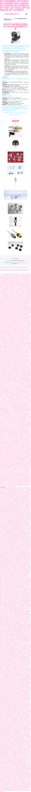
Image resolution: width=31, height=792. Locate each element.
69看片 (18, 698)
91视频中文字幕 (5, 721)
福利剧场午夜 (2, 775)
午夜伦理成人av (6, 620)
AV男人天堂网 (6, 772)
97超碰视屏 (19, 552)
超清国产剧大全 (21, 322)
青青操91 (2, 455)
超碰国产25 (8, 707)
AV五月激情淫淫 (11, 646)
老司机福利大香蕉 (17, 584)
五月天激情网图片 (10, 584)
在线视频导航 (19, 631)
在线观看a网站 (11, 617)
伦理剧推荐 (10, 403)
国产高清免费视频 (14, 499)
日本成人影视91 (3, 651)
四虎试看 (7, 311)
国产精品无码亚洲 (4, 382)
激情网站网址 (13, 668)
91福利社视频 (22, 361)
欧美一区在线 (10, 329)
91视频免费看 (20, 546)
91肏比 (9, 429)
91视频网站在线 (17, 301)
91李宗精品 (4, 417)
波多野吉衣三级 (11, 378)
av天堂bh (14, 575)
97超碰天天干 (6, 785)
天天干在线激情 (16, 503)
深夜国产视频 (13, 448)
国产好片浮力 (3, 335)
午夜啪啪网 (28, 736)
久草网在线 (2, 315)
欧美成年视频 (19, 458)
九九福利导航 (11, 489)
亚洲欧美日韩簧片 (17, 607)
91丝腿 (17, 531)
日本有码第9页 (20, 723)
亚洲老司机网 (8, 651)
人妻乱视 (13, 310)
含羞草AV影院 (9, 673)
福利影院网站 (19, 311)
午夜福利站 (19, 668)
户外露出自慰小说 (12, 609)
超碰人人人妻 (9, 753)
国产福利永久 (16, 277)
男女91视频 (28, 390)
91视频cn (12, 512)
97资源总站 (5, 703)
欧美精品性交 (12, 306)
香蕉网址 (11, 736)
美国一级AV (23, 292)
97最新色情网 (2, 570)
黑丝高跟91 (9, 751)
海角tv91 (26, 686)
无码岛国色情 (21, 532)
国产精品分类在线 (25, 316)
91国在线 (5, 683)
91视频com (11, 785)
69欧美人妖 (19, 680)
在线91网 (6, 619)
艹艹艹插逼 (13, 362)
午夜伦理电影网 (26, 335)
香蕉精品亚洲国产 (10, 745)
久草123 (8, 422)
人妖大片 (3, 436)
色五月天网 (12, 509)
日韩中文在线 (2, 313)
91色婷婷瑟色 (24, 339)
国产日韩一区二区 (27, 320)
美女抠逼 (15, 696)
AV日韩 (27, 752)
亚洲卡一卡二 (6, 399)
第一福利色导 (11, 495)
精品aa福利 (12, 696)
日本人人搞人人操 (21, 589)
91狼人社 (17, 595)
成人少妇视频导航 (20, 331)
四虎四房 (24, 431)
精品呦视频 (2, 448)
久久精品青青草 (2, 788)
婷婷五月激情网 (2, 786)
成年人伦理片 (15, 436)
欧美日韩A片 (23, 523)
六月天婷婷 (23, 616)
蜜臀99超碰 (25, 789)
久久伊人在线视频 (23, 693)
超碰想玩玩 (16, 489)
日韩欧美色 (3, 601)
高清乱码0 (6, 336)
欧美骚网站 (6, 427)
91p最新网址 (7, 718)
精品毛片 (1, 394)
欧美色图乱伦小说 (4, 370)
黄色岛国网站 (11, 302)
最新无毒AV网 (12, 790)
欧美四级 (14, 771)
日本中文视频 (6, 648)
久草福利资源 (19, 762)
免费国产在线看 (8, 391)
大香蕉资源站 (6, 549)
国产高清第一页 (23, 399)
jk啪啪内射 (29, 540)
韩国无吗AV (9, 717)
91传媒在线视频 (4, 652)
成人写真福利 (5, 356)
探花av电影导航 (26, 583)
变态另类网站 (17, 731)
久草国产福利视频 (25, 507)
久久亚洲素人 (3, 568)
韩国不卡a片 (11, 569)
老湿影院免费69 (8, 779)
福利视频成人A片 (25, 761)
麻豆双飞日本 (19, 495)
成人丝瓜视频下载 (6, 297)
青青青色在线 (18, 656)
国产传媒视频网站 (14, 406)
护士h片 (7, 657)
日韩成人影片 (7, 350)
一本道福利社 (12, 678)
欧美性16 (7, 345)
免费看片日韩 (2, 454)
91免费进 (13, 752)
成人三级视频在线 (12, 393)
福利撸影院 (11, 327)
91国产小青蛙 (26, 331)
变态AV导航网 (4, 681)
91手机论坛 (12, 444)
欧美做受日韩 (14, 308)
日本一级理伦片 (28, 738)
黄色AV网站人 (22, 451)
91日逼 (20, 444)
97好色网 (13, 747)
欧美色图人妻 (11, 288)
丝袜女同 (11, 380)
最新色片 (26, 565)
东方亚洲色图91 (25, 512)
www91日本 (8, 499)
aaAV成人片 (26, 502)
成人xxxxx (21, 412)
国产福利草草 (20, 619)
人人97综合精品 (22, 372)
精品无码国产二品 (21, 435)
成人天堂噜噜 (28, 493)
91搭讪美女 (15, 745)
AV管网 (22, 695)
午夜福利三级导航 (18, 617)
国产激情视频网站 (16, 296)
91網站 (29, 722)
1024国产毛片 (24, 779)
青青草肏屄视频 (9, 608)
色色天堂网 (14, 528)
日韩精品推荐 (9, 398)
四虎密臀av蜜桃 (24, 487)
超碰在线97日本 (3, 600)
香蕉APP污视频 (8, 362)
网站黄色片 (2, 525)
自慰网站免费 (20, 633)
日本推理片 (26, 388)
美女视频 (3, 756)
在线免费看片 (5, 406)
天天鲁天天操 (22, 785)
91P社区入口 (21, 721)
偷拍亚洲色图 (9, 659)
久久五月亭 (21, 654)
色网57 (1, 767)
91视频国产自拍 (13, 325)
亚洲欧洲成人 (9, 303)
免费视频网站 (5, 430)
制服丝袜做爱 (25, 727)
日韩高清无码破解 (19, 555)
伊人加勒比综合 (21, 686)
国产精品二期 (27, 622)
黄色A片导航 (22, 570)
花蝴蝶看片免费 (20, 283)
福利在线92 (27, 679)
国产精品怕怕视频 (17, 712)
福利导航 (26, 361)
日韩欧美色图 (23, 786)
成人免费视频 (7, 789)
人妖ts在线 (16, 646)
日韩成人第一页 (4, 312)
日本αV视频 (25, 530)
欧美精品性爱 (11, 712)
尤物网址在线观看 (17, 630)
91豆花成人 (17, 400)
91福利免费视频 (28, 455)
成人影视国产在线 (12, 343)
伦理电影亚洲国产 (21, 336)
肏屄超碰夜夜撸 (11, 542)
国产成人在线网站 (19, 310)
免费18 (14, 613)
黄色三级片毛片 (20, 344)
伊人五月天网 (17, 786)
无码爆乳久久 (20, 629)
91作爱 (12, 669)
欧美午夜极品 (3, 289)
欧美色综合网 (6, 283)
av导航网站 (13, 599)
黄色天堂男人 (23, 312)
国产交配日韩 (2, 789)
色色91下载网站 (22, 493)
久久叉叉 (4, 394)
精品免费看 (17, 335)
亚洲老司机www (4, 640)
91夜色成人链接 (10, 703)
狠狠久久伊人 (24, 531)
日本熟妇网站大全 (7, 516)
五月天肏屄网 (11, 636)
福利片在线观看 (15, 279)
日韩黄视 (22, 498)
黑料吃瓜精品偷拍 (9, 333)
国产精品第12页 (21, 392)
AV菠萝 (7, 660)
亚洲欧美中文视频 (5, 461)
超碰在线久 (27, 694)
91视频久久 (8, 654)
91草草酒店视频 (5, 296)
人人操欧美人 (7, 719)
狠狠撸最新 (18, 759)
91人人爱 (16, 687)
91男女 (10, 311)
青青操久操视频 (11, 649)
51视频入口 (11, 675)
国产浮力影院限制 (16, 675)
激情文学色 (3, 426)
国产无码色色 (10, 375)
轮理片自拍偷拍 (4, 396)
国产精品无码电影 (9, 284)
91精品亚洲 (8, 731)
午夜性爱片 (15, 550)
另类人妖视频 (9, 394)
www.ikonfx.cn (13, 262)
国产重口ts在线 (22, 524)
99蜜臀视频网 (9, 532)
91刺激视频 (17, 448)
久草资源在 (16, 387)
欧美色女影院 (24, 618)
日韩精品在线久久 (10, 630)
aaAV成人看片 (2, 719)
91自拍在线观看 (26, 287)
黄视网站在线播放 (15, 346)
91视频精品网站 (4, 752)
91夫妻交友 (12, 568)
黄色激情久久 (16, 604)
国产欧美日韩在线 (7, 361)
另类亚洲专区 (27, 707)
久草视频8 (3, 362)
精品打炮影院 (10, 503)
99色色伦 (4, 659)
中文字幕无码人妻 (5, 295)
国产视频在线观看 (13, 540)
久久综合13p (23, 660)
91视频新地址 (16, 444)
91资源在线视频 (9, 379)
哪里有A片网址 (21, 400)
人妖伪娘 (6, 675)
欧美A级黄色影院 (17, 396)
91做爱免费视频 (9, 702)
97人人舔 (28, 763)
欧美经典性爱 (9, 782)
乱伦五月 (13, 417)
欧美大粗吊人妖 (16, 427)
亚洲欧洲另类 (19, 788)
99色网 (12, 724)
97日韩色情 (3, 765)
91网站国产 (15, 583)
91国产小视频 (17, 425)
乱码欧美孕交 (27, 348)
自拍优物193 (22, 549)
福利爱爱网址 (26, 379)
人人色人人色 (26, 737)
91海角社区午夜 (3, 517)
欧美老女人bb (19, 324)
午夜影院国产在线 (10, 419)
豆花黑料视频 (6, 747)
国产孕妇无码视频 (20, 445)
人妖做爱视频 (15, 536)
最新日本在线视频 (24, 454)
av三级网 (22, 712)
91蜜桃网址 (8, 688)
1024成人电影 (26, 619)
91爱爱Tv (8, 645)
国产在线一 (19, 308)
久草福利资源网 (4, 342)
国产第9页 (7, 388)
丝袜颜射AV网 (23, 572)
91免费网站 (12, 704)
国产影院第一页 (22, 348)
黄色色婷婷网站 (18, 610)
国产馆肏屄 (21, 591)
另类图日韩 (24, 649)
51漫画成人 (18, 353)
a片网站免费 (28, 626)
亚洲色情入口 (17, 588)
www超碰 (23, 511)
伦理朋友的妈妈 (7, 380)
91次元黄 (21, 573)
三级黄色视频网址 (6, 411)
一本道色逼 (12, 679)
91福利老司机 (25, 676)
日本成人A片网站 (6, 627)
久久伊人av (23, 607)
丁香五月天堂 (25, 275)
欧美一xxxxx (16, 302)
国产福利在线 (24, 305)
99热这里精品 (7, 545)
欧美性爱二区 (9, 740)
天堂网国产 (28, 674)
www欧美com (17, 678)
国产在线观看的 (16, 455)
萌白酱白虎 (19, 754)
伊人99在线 (2, 776)
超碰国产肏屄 (27, 785)
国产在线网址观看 (24, 381)
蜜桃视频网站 (14, 379)
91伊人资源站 (5, 578)
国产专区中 (19, 618)
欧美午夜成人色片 (9, 756)
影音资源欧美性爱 (11, 588)
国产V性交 (7, 593)
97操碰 (29, 775)
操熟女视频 (3, 635)
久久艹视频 (5, 774)
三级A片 (22, 426)
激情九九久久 (13, 496)
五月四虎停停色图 (15, 783)
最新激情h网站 (25, 406)
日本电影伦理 (24, 391)
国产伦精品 (9, 699)
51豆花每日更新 (18, 651)
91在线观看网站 (25, 638)
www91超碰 (3, 571)
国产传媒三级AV (24, 513)
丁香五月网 (25, 351)
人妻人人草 (28, 762)
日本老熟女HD (18, 688)
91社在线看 (19, 416)
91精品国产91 (28, 340)
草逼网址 (16, 738)
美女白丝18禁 (5, 429)
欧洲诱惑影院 (3, 754)
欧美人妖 (23, 651)
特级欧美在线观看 (20, 314)
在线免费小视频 (21, 378)
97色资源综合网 (17, 660)
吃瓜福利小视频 (8, 323)
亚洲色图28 (26, 623)
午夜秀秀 (29, 745)
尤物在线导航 (6, 515)
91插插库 (13, 284)
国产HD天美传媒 (9, 765)
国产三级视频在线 (6, 451)
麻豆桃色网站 (23, 457)
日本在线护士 (5, 349)
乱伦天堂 (14, 439)
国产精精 (20, 646)
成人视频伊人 (13, 527)
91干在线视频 (26, 717)
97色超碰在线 (21, 502)
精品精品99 (23, 770)
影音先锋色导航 (21, 669)
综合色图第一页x (23, 544)
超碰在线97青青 (24, 690)
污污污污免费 (4, 397)
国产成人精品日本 (15, 403)
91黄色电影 (22, 349)
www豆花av (17, 654)
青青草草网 (3, 556)
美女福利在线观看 (25, 440)
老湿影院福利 (12, 556)
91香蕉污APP (28, 413)
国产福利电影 (2, 350)
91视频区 (6, 680)
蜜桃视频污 (12, 676)
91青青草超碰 (25, 579)
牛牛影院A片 (10, 390)
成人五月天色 (6, 773)
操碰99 (16, 686)
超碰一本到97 (3, 668)
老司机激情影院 (5, 732)
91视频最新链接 (8, 512)
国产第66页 (10, 373)
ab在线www (28, 632)
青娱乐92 (3, 641)
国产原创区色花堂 (23, 293)
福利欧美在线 (12, 422)
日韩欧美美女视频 (10, 396)
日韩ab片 (11, 546)
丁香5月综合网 (22, 353)
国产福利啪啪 (28, 329)
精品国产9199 (25, 633)
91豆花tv (18, 496)
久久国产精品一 (15, 784)
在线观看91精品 (14, 458)
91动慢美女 (4, 645)
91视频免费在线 (27, 446)
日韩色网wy (7, 704)
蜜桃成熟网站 (2, 736)
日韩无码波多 (5, 639)
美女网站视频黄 (16, 440)
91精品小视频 (22, 461)
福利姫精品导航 (9, 594)
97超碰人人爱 (24, 747)
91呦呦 (26, 687)
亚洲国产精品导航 (8, 291)
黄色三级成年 (17, 368)
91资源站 (28, 695)
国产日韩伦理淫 (25, 460)
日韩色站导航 (15, 554)
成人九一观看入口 (13, 714)
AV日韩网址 (8, 556)
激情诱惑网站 (23, 728)
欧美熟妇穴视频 (14, 394)
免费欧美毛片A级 (15, 579)
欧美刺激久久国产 (12, 665)
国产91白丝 (18, 642)
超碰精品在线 (23, 516)
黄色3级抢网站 (8, 278)
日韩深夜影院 (20, 492)
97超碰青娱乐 (15, 650)
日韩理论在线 (13, 755)
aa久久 (5, 618)
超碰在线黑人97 (20, 769)
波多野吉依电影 (13, 317)
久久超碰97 (20, 562)
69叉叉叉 (19, 454)
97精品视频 (26, 611)
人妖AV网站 (23, 725)
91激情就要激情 (8, 726)
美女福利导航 (3, 731)
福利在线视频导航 (7, 447)
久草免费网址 (17, 726)
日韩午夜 (11, 554)
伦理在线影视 (6, 393)
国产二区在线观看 (5, 275)
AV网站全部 (25, 745)
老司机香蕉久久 (6, 770)
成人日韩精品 (20, 432)
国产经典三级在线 (4, 348)
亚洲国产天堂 (23, 674)
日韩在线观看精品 (14, 377)
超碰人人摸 (21, 506)
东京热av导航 (7, 540)
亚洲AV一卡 (16, 378)
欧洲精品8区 (10, 771)
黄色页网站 (16, 629)
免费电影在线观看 (11, 331)
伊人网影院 (9, 610)
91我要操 (18, 374)
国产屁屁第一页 (14, 383)
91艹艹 (29, 314)
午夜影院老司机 (6, 665)
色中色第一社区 (2, 708)
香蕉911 (16, 283)
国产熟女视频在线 (10, 364)
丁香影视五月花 (23, 396)
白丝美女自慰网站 (22, 455)
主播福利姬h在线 (3, 353)
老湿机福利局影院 (10, 700)
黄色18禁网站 (6, 371)
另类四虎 (15, 298)
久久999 (28, 700)
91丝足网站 (15, 547)
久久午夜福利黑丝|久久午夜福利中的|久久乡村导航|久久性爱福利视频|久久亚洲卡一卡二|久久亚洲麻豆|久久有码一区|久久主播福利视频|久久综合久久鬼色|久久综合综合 (15, 469)
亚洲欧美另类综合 (7, 724)
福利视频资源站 (16, 276)
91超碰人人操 (19, 707)
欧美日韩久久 (6, 551)
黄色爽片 (25, 575)
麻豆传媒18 (6, 737)
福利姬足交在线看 (20, 382)
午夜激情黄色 (2, 523)
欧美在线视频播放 (16, 420)
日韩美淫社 (15, 780)
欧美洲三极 (20, 775)
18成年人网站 (24, 330)
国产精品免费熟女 (8, 496)
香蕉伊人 (6, 580)
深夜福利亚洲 (22, 427)
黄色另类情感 (3, 536)
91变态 (2, 617)
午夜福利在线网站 (12, 341)
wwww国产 (18, 590)
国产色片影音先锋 (18, 779)
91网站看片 (28, 517)
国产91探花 (3, 686)
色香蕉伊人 (5, 630)
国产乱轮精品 (26, 721)
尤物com (2, 496)
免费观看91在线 (6, 564)
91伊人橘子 (13, 731)
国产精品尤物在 (17, 350)
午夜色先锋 (25, 546)
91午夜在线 (2, 447)
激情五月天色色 (25, 311)
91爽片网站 (17, 649)
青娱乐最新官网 (9, 650)
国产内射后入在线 (19, 429)
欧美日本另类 (21, 581)
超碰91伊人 (25, 629)
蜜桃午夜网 (12, 387)
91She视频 (5, 574)
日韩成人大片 (2, 611)
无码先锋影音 (5, 784)
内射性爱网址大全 (4, 420)
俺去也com (9, 764)
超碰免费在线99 (24, 656)
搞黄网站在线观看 (27, 378)
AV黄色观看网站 (9, 316)
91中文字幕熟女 (12, 667)
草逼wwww (14, 428)
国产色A (2, 735)
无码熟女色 (6, 504)
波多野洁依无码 (17, 640)
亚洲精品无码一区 (10, 563)
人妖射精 (15, 294)
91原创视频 (20, 434)
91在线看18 (12, 641)
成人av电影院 (3, 497)
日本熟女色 (16, 789)
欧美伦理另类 (4, 458)
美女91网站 (9, 652)
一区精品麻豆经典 (27, 313)
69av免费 (28, 628)
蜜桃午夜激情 (11, 359)
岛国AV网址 (17, 713)
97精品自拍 (12, 713)
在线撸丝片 (25, 332)
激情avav (8, 722)
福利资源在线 (25, 301)
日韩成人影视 (7, 306)
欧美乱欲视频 (2, 355)
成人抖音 (15, 450)
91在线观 (27, 664)
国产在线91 (25, 346)
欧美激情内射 (20, 636)
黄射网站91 (14, 602)
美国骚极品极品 (23, 533)
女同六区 (20, 782)
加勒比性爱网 (27, 289)
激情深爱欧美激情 (4, 374)
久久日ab (18, 736)
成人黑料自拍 (14, 389)
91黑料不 (5, 435)
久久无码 (28, 442)
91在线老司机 (20, 530)
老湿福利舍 (14, 652)
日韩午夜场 (26, 392)
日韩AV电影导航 (10, 638)
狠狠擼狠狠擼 (19, 456)
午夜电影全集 (2, 322)
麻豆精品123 (23, 517)
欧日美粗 (24, 495)
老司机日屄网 (6, 695)
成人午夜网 (19, 312)
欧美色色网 (24, 767)
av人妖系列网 (22, 542)
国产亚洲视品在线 (14, 442)
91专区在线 (23, 360)
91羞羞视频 (9, 334)
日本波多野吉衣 (8, 377)
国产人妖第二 (16, 339)
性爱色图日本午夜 (7, 525)
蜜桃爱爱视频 (27, 285)
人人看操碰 (21, 335)
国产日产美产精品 (22, 370)
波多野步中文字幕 (9, 408)
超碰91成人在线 (8, 728)
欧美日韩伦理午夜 (8, 449)
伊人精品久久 (28, 503)
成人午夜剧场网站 (22, 593)
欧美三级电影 (6, 431)
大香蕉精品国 (24, 621)
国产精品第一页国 (22, 369)
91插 (8, 418)
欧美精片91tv (22, 736)
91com (13, 400)
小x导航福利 (10, 434)
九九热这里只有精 (3, 550)
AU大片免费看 (19, 719)
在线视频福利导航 (27, 598)
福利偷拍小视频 (16, 275)
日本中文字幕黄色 (10, 774)
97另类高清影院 (20, 658)
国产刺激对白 (9, 458)
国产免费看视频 (5, 389)
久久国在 (24, 716)
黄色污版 (29, 505)
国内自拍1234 (2, 666)
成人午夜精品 (14, 781)
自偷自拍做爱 (4, 563)
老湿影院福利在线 (23, 763)
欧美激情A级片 (15, 657)
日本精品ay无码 (22, 694)
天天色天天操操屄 (12, 664)
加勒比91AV (2, 456)
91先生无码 (28, 660)
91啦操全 (25, 603)
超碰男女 (11, 734)
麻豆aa (10, 747)
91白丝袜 (25, 560)
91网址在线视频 (13, 709)
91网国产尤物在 (7, 460)
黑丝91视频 (12, 611)
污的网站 (5, 753)
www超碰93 (24, 766)
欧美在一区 (18, 755)
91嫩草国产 (19, 441)
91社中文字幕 (26, 780)
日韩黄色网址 (25, 394)
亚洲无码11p (7, 763)
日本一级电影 (19, 377)
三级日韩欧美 (16, 388)
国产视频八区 (7, 641)
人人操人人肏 (4, 738)
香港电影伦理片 (17, 349)
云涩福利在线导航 (3, 341)
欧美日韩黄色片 (24, 416)
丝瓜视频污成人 (8, 442)
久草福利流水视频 (24, 714)
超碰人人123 (12, 628)
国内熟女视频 (22, 790)
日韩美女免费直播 (23, 425)
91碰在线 (9, 292)
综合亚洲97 (9, 537)
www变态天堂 (25, 670)
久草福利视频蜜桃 (12, 572)
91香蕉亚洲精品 (15, 375)
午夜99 (10, 411)
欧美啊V (4, 669)
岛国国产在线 (25, 428)
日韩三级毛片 (11, 597)
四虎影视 (6, 329)
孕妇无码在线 (7, 444)
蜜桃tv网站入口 (5, 373)
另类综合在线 (4, 689)
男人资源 (16, 512)
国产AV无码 (7, 322)
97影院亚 (15, 703)
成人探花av (2, 664)
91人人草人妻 (24, 505)
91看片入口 (6, 437)
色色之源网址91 (19, 507)
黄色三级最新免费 (14, 441)
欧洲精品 (29, 678)
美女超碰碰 (21, 514)
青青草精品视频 (5, 767)
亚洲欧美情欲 (9, 559)
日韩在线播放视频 (22, 419)
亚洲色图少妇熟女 (6, 741)
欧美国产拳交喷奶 (11, 326)
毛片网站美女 (10, 446)
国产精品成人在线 (11, 335)
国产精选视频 (10, 534)
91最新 (24, 707)
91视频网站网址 (4, 524)
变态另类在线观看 (16, 785)
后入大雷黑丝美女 (6, 667)
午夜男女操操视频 (13, 564)
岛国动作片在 (5, 378)
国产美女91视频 (23, 450)
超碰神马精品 (17, 609)
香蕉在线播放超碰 (14, 508)
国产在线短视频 (19, 439)
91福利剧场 (3, 325)
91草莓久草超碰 (10, 304)
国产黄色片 (18, 594)
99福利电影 (24, 667)
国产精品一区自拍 (15, 398)
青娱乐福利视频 (7, 599)
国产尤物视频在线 (26, 436)
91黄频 (7, 582)
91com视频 (22, 611)
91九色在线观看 (4, 418)
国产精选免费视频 (12, 421)
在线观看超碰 (13, 688)
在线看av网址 (22, 527)
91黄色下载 (16, 582)
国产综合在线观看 (5, 276)
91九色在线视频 (13, 402)
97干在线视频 (25, 562)
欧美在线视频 (9, 351)
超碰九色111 (11, 670)
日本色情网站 (10, 535)
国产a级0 (8, 277)
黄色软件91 (21, 354)
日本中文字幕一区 (23, 448)
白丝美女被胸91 (15, 559)
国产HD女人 (3, 522)
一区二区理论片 (5, 622)
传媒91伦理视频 (5, 748)
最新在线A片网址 (14, 355)
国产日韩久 (17, 676)
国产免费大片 (28, 447)
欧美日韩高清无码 (15, 585)
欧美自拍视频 (11, 603)
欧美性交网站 (12, 487)
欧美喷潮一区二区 (14, 447)
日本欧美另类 (26, 654)
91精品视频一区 (6, 569)
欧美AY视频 (14, 751)
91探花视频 (22, 496)
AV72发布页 (5, 637)
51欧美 (22, 313)
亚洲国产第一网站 (27, 380)
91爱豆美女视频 (16, 560)
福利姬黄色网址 (27, 336)
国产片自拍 (21, 346)
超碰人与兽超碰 (19, 613)
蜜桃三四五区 (8, 755)
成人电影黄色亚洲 (18, 627)
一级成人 (6, 575)
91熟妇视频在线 (27, 549)
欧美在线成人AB (16, 612)
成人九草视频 (27, 725)
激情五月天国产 (16, 327)
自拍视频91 (25, 314)
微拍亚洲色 (6, 503)
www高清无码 (13, 766)
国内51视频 (6, 670)
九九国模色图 (17, 622)
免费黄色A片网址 (4, 293)
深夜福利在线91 (12, 770)
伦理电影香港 (27, 371)
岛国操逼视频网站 (18, 505)
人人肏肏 (6, 570)
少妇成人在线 (12, 517)
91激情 (28, 456)
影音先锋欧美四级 (24, 678)
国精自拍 (27, 675)
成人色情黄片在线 (12, 345)
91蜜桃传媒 (20, 638)
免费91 (12, 323)
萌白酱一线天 (23, 411)
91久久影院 (29, 305)
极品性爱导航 (5, 326)
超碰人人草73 (25, 585)
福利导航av (25, 587)
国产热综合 (24, 345)
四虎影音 (24, 555)
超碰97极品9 (8, 786)
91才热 (27, 647)
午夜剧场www (10, 613)
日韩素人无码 (2, 494)
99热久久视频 (27, 528)
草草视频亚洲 (12, 511)
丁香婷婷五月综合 (10, 348)
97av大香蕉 (13, 764)
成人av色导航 (26, 534)
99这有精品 (21, 743)
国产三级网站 (11, 660)
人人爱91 (6, 697)
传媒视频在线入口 (12, 531)
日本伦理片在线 (18, 402)
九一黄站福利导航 (20, 717)
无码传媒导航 (19, 391)
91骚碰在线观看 (17, 570)
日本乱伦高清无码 (7, 448)
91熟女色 (10, 561)
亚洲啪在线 (21, 585)
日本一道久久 (12, 715)
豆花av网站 (22, 575)
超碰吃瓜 (6, 355)
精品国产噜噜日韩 (10, 581)
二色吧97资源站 (13, 320)
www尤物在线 (11, 694)
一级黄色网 (14, 340)
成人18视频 (6, 428)
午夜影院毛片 (4, 762)
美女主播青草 (26, 327)
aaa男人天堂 (4, 532)
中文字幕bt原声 (11, 388)
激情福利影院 (20, 579)
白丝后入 (15, 569)
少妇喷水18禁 (10, 384)
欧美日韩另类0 (18, 320)
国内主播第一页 (22, 365)
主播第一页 (21, 351)
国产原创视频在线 (24, 308)
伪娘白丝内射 (17, 763)
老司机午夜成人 (19, 521)
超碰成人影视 (22, 326)
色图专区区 (20, 525)
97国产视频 (3, 654)
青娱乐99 (18, 623)
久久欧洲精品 (26, 595)
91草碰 (28, 332)
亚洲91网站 (11, 655)
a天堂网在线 (3, 595)
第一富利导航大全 (18, 487)
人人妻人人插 (12, 666)
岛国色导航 (3, 705)
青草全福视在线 (17, 334)
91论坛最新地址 (3, 499)
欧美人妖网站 (9, 632)
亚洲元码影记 (15, 619)
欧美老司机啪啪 (14, 522)
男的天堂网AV (12, 350)
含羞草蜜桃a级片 (19, 760)
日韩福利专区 (25, 432)
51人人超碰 (9, 506)
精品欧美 (22, 449)
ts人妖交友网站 (23, 602)
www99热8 (15, 543)
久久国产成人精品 (21, 363)
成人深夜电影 (26, 291)
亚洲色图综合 (17, 611)
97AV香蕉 (13, 537)
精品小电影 (21, 515)
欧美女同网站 (11, 582)
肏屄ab (3, 555)
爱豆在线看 (4, 360)
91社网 (11, 369)
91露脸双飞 (6, 542)
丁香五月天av (5, 439)
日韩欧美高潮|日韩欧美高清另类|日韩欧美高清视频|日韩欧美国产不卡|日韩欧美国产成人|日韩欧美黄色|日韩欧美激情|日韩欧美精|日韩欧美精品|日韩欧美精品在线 (15, 479)
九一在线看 (14, 614)
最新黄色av (3, 438)
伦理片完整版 (9, 346)
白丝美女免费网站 (26, 283)
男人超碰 (18, 703)
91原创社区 (22, 371)
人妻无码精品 (20, 287)
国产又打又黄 (26, 746)
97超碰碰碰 (16, 742)
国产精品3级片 (4, 282)
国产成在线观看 (18, 411)
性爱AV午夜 (13, 735)
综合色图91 (19, 753)
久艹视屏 (11, 657)
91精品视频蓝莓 (21, 740)
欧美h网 (1, 698)
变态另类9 (16, 775)
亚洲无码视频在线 (12, 371)
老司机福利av (10, 748)
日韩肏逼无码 (11, 674)
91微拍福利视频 (8, 521)
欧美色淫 (12, 291)
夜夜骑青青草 (6, 288)
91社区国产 (21, 275)
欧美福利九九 (2, 696)
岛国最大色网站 (15, 435)
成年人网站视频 (18, 418)
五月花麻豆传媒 (16, 549)
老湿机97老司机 (25, 627)
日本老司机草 (14, 492)
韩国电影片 (26, 773)
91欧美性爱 (13, 516)
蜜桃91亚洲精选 (26, 515)
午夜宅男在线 (18, 360)
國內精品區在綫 (14, 788)
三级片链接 (8, 527)
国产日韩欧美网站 (20, 389)
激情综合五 (11, 591)
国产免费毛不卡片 (24, 442)
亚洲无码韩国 (22, 640)
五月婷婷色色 (16, 506)
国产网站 (12, 334)
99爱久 (1, 627)
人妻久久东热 (15, 748)
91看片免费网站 (27, 650)
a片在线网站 (6, 588)
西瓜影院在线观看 (9, 308)
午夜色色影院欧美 (3, 740)
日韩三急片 (10, 781)
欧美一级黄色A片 (4, 514)
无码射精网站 (19, 330)
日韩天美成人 (2, 545)
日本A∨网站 (24, 620)
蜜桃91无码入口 (11, 695)
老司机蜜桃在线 (11, 315)
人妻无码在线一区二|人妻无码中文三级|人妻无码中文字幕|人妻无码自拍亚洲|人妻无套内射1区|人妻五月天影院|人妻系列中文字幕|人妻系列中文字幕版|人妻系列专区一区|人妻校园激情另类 (15, 472)
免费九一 (14, 552)
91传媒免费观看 (4, 604)
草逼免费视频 (23, 626)
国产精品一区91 (4, 434)
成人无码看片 (18, 371)
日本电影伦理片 (22, 359)
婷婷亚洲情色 (7, 494)
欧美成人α (9, 769)
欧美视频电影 (16, 457)
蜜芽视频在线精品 (13, 541)
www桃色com (6, 544)
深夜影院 (14, 620)
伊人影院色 (18, 602)
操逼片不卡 (2, 723)
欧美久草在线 (2, 521)
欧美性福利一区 (24, 617)
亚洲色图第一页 (8, 528)
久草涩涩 (9, 355)
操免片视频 (28, 544)
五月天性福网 (12, 505)
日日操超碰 (5, 501)
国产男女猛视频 (14, 416)
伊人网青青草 (23, 341)
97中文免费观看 (5, 488)
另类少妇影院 (11, 493)
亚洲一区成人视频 (27, 349)
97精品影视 (16, 546)
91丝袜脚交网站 (8, 759)
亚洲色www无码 (23, 752)
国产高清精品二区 (25, 282)
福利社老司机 (25, 636)
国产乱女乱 (18, 412)
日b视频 (23, 352)
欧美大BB (23, 329)
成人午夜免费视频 (11, 294)
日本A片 (25, 743)
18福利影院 (6, 315)
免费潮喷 (8, 321)
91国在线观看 (12, 354)
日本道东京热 (17, 601)
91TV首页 (21, 603)
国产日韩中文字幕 (10, 524)
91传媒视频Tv (11, 743)
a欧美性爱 (17, 750)
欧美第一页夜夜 (16, 285)
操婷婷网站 (20, 670)
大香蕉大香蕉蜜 (22, 565)
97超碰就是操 (16, 553)
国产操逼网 (28, 733)
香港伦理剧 (24, 333)
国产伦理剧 (22, 401)
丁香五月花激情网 (20, 384)
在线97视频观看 (9, 760)
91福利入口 (5, 584)
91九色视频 (28, 298)
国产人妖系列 (6, 679)
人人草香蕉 (27, 323)
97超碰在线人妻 (23, 759)
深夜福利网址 (18, 343)
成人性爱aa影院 (16, 304)
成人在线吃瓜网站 (19, 397)
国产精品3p (10, 412)
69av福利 (5, 769)
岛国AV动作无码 (7, 317)
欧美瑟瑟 (2, 697)
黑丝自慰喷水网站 (18, 556)
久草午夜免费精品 (18, 747)
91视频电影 (12, 298)
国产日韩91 (15, 295)
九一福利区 (20, 554)
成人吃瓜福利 (18, 321)
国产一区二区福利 (10, 287)
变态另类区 (13, 683)
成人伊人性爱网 (28, 718)
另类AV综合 (26, 563)
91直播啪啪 (6, 674)
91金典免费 (9, 397)
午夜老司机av (26, 608)
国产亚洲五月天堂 (6, 677)
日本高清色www (26, 551)
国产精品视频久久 (16, 573)
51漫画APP (15, 384)
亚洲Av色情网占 (10, 552)
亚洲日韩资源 (12, 647)
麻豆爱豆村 (19, 616)
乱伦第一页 (16, 364)
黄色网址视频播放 (15, 370)
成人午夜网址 (26, 382)
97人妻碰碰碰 (8, 705)
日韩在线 (13, 303)
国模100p (5, 530)
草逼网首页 (6, 301)
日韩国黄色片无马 (3, 590)
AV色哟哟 (1, 369)
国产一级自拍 (25, 489)
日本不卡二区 (10, 295)
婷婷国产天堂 (8, 788)
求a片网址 (15, 332)
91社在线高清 (22, 323)
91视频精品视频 (20, 773)
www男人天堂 (25, 723)
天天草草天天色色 (20, 494)
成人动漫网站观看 (10, 285)
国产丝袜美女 (11, 305)
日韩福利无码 (20, 431)
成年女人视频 (9, 282)
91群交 (15, 736)
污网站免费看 (14, 314)
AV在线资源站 (20, 742)
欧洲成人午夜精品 (3, 330)
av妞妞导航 (11, 543)
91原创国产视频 (12, 321)
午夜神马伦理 (5, 446)
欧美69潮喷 (24, 303)
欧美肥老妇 (8, 413)
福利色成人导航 (20, 536)
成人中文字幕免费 (12, 418)
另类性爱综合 (16, 774)
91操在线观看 (16, 419)
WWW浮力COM (15, 514)
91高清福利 (27, 681)
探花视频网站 (23, 552)
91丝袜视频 (13, 621)
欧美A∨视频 (15, 562)
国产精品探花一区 (11, 381)
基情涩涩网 (14, 353)
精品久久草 (15, 638)
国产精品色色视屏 (22, 317)
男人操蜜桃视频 (14, 330)
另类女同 (1, 769)
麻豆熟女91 (11, 773)
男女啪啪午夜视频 (5, 331)
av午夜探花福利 (28, 393)
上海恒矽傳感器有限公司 (11, 14)
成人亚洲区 (4, 345)
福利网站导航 (19, 569)
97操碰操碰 (18, 528)
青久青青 (12, 426)
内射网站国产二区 (21, 499)
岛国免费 (26, 372)
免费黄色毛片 (22, 288)
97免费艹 (27, 377)
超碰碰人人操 (7, 611)
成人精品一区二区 (17, 315)
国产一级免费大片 (15, 342)
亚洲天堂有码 (24, 578)
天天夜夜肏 (12, 763)
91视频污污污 (22, 420)
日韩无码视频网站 (16, 390)
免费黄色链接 (12, 684)
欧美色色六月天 (14, 289)
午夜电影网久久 (6, 305)
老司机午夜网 (23, 630)
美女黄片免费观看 (9, 432)
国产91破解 (12, 553)
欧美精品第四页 (25, 658)
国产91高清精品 (4, 287)
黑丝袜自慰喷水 (9, 417)
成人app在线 (3, 311)
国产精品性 (22, 274)
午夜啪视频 (24, 444)
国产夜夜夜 (18, 741)
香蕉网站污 (8, 553)
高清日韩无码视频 (14, 352)
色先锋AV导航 (3, 537)
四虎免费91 (18, 307)
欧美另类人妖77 (23, 665)
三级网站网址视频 (7, 508)
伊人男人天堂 (7, 736)
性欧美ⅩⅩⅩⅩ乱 (8, 289)
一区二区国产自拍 (8, 523)
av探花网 (8, 656)
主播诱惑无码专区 (10, 457)
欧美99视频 (17, 683)
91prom (1, 636)
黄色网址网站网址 (25, 429)
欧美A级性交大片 (10, 590)
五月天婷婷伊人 (5, 489)
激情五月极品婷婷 (27, 279)
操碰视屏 (20, 305)
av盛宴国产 (6, 566)
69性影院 (21, 301)
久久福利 (24, 387)
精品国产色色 (18, 516)
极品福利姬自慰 (19, 614)
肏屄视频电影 (11, 515)
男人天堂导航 (28, 759)
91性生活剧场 (17, 790)
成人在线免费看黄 (12, 399)
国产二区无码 (2, 445)
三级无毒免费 (22, 417)
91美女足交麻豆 (9, 518)
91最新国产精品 (9, 340)
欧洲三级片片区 (10, 637)
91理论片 (17, 393)
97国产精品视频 (12, 313)
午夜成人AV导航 (17, 728)
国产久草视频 (8, 690)
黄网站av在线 (11, 456)
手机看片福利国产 (26, 492)
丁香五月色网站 (2, 278)
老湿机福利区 (25, 569)
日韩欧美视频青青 (8, 633)
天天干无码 (23, 673)
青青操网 (3, 728)
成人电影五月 (19, 578)
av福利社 (22, 746)
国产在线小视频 (9, 400)
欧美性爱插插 (21, 304)
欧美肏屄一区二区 (10, 410)
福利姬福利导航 (10, 639)
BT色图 (10, 551)
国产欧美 (10, 336)
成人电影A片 (9, 698)
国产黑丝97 (10, 507)
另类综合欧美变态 (24, 706)
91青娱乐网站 (22, 715)
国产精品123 (8, 766)
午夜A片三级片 (10, 363)
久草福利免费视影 (27, 461)
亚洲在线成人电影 (26, 506)
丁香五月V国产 (19, 394)
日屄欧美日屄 (2, 540)
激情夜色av (22, 560)
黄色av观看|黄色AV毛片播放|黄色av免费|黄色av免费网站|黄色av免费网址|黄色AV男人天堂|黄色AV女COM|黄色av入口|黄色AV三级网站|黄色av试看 (15, 475)
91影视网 (18, 289)
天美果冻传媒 (15, 363)
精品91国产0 (23, 753)
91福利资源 (2, 679)
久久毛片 (1, 549)
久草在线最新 (5, 398)
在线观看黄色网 (10, 450)
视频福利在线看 (17, 498)
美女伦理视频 (10, 275)
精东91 (12, 506)
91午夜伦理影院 (4, 782)
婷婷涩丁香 (20, 639)
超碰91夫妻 (7, 607)
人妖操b (19, 533)
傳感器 (17, 262)
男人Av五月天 (3, 715)
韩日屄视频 (5, 673)
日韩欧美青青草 (6, 636)
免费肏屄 (29, 610)
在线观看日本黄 (20, 380)
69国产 (7, 649)
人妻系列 (10, 322)
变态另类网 (25, 639)
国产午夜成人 (28, 317)
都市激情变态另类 (22, 390)
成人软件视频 (13, 360)
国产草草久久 (14, 618)
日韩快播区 (14, 753)
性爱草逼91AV (24, 383)
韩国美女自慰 (2, 726)
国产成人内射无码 (21, 279)
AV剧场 (25, 540)
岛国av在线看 (18, 771)
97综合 (1, 757)
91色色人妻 (18, 340)
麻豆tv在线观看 (20, 332)
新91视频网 (20, 316)
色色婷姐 (2, 531)
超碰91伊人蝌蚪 (3, 760)
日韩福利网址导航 (15, 408)
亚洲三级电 (28, 765)
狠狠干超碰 (28, 788)
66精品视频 (5, 381)
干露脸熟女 (6, 450)
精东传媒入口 (14, 297)
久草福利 (2, 294)
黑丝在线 (20, 518)
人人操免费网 (6, 502)
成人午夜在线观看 (23, 276)
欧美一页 (26, 459)
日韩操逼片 (20, 512)
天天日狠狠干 (14, 756)
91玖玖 (13, 671)
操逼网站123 (19, 541)
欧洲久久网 (3, 779)
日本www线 (26, 509)
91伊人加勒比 (20, 375)
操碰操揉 (23, 458)
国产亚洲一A (9, 668)
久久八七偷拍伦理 (7, 723)
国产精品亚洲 (12, 368)
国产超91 (14, 594)
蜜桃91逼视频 (6, 727)
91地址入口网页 (16, 637)
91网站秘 (27, 630)
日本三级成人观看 (15, 392)
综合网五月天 (21, 327)
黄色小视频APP (16, 603)
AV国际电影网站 (3, 702)
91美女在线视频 (18, 313)
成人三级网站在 (27, 352)
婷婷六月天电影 (10, 612)
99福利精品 (15, 773)
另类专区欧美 (14, 699)
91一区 (9, 425)
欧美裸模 (13, 292)
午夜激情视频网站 (5, 603)
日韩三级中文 (13, 746)
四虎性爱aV (23, 632)
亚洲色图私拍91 (23, 655)
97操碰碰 (19, 632)
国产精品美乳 (8, 330)
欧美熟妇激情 (26, 559)
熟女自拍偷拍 (19, 373)
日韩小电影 (22, 623)
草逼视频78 (2, 352)
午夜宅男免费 (17, 306)
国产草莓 (8, 683)
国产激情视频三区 (8, 409)
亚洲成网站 (24, 765)
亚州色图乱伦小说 (5, 339)
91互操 (25, 695)
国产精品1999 (27, 547)
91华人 (23, 320)
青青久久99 (24, 526)
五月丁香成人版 (20, 543)
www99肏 (27, 703)
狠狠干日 (18, 714)
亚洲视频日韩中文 (22, 687)
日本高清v (3, 449)
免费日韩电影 (2, 306)
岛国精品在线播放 (17, 459)
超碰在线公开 (26, 420)
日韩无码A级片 (14, 765)
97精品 (15, 658)
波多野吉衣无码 (20, 757)
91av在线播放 (9, 358)
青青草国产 (5, 383)
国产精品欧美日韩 (13, 645)
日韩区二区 (4, 707)
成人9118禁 (28, 671)
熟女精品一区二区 (25, 666)
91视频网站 (13, 651)
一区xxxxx (16, 286)
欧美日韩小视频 (25, 434)
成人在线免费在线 (10, 640)
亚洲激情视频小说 (5, 561)
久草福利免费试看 (20, 428)
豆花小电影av (13, 706)
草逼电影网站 (17, 572)
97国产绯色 (13, 686)
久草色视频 (13, 759)
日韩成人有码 (4, 699)
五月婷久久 (18, 677)
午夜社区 (1, 530)
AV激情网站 (18, 635)
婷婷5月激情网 (25, 705)
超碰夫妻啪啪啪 (14, 598)
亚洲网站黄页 (14, 608)
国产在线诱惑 (27, 422)
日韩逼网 (10, 297)
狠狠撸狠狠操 (8, 669)
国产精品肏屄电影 (16, 648)
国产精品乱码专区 (27, 581)
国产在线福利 (26, 445)
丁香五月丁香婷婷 (25, 439)
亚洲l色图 (5, 698)
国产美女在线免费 (22, 413)
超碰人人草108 (2, 582)
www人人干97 (24, 631)
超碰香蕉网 (14, 551)
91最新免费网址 (27, 735)
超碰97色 (20, 732)
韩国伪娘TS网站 (23, 584)
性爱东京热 (29, 351)
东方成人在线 (9, 342)
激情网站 (15, 495)
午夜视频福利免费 (8, 454)
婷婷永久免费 (24, 525)
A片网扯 (27, 508)
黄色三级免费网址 (11, 349)
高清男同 (20, 460)
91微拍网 (25, 536)
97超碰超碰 (16, 724)
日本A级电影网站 (9, 626)
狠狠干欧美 (27, 360)
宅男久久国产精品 (6, 407)
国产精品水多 (17, 438)
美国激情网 (4, 687)
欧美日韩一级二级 (9, 565)
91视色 (7, 341)
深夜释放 (23, 664)
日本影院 (8, 687)
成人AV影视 (11, 767)
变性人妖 (12, 277)
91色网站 (2, 512)
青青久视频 (24, 373)
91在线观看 (6, 456)
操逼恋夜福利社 (2, 755)
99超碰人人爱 (18, 708)
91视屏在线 (20, 748)
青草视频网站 (15, 535)
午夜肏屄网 (7, 531)
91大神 (1, 658)
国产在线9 (22, 321)
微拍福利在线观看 (8, 274)
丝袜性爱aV (14, 497)
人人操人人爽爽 (23, 741)
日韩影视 (24, 522)
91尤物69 (7, 359)
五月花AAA (10, 680)
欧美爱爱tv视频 (26, 384)
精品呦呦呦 (12, 654)
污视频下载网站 (18, 537)
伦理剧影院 (26, 704)
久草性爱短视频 (2, 746)
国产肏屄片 (2, 727)
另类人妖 (15, 530)
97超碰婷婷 (11, 742)
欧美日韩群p (6, 493)
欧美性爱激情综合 (4, 498)
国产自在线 (13, 372)
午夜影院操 (27, 669)
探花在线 (19, 600)
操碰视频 (14, 329)
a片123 (23, 398)
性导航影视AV (22, 334)
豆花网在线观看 (23, 594)
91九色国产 (23, 635)
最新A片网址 (24, 764)
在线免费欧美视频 (17, 288)
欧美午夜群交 (17, 628)
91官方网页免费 (15, 518)
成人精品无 (13, 425)
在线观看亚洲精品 (19, 345)
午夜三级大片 (16, 721)
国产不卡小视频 (27, 368)
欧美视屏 (14, 507)
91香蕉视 (6, 286)
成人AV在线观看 (27, 449)
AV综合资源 (18, 652)
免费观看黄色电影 (13, 494)
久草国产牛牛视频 (4, 613)
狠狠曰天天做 (26, 550)
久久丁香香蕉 (22, 648)
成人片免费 (3, 388)
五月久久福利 (15, 504)
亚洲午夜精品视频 (8, 392)
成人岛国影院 (24, 397)
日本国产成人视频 (11, 437)
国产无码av (26, 389)
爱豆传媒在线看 (5, 609)
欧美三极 (23, 718)
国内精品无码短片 (24, 307)
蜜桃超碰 (12, 726)
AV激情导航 (6, 671)
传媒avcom (21, 789)
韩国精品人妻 (5, 535)
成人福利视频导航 (20, 501)
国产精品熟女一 (7, 307)
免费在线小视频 (2, 323)
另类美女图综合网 (26, 699)
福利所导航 (22, 438)
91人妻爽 (23, 788)
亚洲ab (16, 331)
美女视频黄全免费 (16, 369)
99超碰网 (17, 527)
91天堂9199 (24, 688)
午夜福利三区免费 (18, 621)
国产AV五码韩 (14, 561)
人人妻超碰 (8, 708)
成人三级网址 (8, 661)
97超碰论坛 (25, 748)
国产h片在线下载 (8, 555)
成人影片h (20, 339)
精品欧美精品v (10, 430)
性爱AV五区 (3, 602)
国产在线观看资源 (3, 314)
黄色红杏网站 (3, 657)
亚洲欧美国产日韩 (4, 459)
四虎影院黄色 (17, 752)
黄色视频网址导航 (6, 354)
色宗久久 (7, 517)
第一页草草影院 (9, 415)
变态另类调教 (6, 617)
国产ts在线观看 (4, 419)
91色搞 (22, 534)
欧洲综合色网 (27, 537)
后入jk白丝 (13, 571)
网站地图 (27, 270)
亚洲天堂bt (11, 648)
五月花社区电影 (16, 488)
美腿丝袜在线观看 (5, 412)
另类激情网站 (25, 554)
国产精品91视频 (18, 421)
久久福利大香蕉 (9, 600)
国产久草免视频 (26, 604)
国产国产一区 (5, 303)
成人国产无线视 (10, 401)
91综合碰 (14, 412)
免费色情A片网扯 (3, 379)
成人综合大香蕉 (13, 708)
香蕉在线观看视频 (16, 737)
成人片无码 (16, 422)
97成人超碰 (9, 589)
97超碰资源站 (3, 546)
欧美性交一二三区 (18, 664)
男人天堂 (20, 398)
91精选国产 (8, 368)
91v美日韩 (19, 765)
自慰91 (11, 727)
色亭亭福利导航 (17, 704)
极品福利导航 (8, 441)
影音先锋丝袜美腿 (21, 724)
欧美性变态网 (27, 524)
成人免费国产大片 (17, 381)
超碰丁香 (19, 673)
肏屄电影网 (12, 775)
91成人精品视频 (22, 285)
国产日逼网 (8, 678)
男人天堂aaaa (19, 526)
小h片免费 (17, 317)
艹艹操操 (4, 316)
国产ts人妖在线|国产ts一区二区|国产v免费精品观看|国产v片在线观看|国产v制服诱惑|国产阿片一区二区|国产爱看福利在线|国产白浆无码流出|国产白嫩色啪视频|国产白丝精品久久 (15, 482)
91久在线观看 (16, 593)
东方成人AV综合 (18, 641)
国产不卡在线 (23, 298)
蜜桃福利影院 (28, 728)
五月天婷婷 (6, 455)
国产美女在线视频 (19, 325)
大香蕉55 (4, 745)
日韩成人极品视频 (22, 422)
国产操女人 (25, 354)
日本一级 (9, 406)
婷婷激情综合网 (28, 589)
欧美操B (18, 702)
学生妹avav (5, 364)
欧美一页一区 (4, 492)
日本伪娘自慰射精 (23, 628)
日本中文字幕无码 (15, 356)
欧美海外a (10, 671)
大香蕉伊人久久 (5, 597)
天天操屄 (23, 564)
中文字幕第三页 (17, 326)
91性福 (29, 569)
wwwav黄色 (3, 626)
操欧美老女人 (17, 372)
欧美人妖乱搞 (4, 632)
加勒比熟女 (6, 292)
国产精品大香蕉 (25, 614)
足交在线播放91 (28, 277)
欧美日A (21, 722)
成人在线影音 (15, 732)
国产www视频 (5, 416)
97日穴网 (20, 356)
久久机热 (15, 312)
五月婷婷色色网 (13, 719)
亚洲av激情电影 (11, 365)
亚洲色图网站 (18, 449)
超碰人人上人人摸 (11, 498)
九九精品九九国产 (21, 561)
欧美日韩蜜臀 (8, 571)
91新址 (20, 649)
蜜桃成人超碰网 (16, 461)
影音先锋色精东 (23, 574)
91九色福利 (5, 401)
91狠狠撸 (22, 291)
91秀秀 (18, 756)
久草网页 (23, 377)
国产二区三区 (18, 274)
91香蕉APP (13, 274)
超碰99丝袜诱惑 (17, 544)
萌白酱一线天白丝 (23, 671)
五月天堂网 (2, 463)
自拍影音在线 (25, 582)
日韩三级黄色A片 (15, 336)
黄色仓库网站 (21, 604)
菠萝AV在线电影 (10, 604)
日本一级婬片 (18, 278)
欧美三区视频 (18, 564)
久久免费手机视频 (24, 278)
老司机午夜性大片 (18, 666)
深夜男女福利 (12, 689)
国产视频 (15, 456)
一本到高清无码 (8, 635)
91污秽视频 (23, 647)
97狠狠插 (25, 410)
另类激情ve (26, 684)
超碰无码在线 (26, 408)
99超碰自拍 (14, 702)
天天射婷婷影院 (22, 566)
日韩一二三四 (22, 622)
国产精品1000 (7, 402)
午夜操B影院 (20, 582)
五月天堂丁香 (12, 438)
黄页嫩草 (21, 698)
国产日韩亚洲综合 (27, 426)
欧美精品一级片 (14, 716)
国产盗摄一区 (14, 698)
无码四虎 (27, 325)
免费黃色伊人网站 (21, 598)
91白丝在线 (25, 514)
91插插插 (26, 403)
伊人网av (19, 674)
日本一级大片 (2, 274)
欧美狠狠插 (25, 375)
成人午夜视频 (27, 370)
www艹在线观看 (4, 598)
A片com (20, 440)
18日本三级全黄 (10, 439)
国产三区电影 (13, 429)
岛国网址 (6, 716)
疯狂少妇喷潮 (4, 410)
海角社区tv (27, 542)
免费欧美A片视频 (3, 506)
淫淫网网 (7, 343)
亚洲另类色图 (11, 570)
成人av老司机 (17, 542)
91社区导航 (14, 760)
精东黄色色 (19, 534)
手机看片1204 (3, 327)
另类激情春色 (4, 700)
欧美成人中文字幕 (13, 741)
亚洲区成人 (4, 432)
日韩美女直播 (3, 359)
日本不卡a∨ (27, 564)
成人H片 (17, 575)
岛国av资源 (19, 358)
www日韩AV (18, 725)
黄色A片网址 (12, 687)
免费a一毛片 (23, 350)
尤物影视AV (21, 776)
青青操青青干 (5, 457)
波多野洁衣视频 (9, 314)
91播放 (20, 457)
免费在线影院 (23, 418)
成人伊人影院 (6, 495)
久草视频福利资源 (16, 565)
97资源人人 (27, 790)
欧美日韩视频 (16, 694)
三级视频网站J (26, 438)
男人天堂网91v (13, 661)
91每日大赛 (13, 786)
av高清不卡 (24, 782)
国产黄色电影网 (6, 511)
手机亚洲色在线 (10, 780)
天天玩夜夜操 (6, 572)
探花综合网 (24, 659)
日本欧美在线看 (6, 421)
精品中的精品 (7, 313)
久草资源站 (10, 614)
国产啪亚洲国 (25, 409)
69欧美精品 (17, 509)
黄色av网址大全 (9, 310)
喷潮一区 (15, 382)
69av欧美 (13, 610)
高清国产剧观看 (24, 364)
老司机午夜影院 (25, 571)
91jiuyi (24, 508)
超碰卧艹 (28, 522)
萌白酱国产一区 (17, 292)
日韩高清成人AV (23, 675)
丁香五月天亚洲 (11, 427)
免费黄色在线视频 (15, 434)
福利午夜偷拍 (6, 543)
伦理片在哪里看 (7, 387)
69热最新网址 (23, 421)
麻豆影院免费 (7, 438)
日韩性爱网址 (15, 380)
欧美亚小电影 (2, 642)
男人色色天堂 (13, 705)
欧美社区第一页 (10, 420)
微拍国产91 (27, 561)
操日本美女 (10, 575)
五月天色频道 (14, 762)
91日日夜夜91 (25, 295)
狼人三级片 (17, 460)
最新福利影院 (16, 407)
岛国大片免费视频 (21, 286)
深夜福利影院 (13, 656)
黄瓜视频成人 (27, 359)
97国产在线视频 (22, 750)
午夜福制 (28, 649)
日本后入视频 (16, 502)
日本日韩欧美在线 (18, 437)
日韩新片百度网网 (24, 590)
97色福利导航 (2, 763)
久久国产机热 (11, 549)
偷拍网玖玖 (11, 533)
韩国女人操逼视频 (11, 566)
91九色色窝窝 (26, 784)
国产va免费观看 (11, 339)
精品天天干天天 (23, 668)
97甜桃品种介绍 (21, 403)
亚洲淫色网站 (21, 684)
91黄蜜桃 (14, 534)
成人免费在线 (24, 356)
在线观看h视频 (4, 277)
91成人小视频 (16, 581)
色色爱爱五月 (13, 521)
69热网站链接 (16, 515)
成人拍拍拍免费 (19, 333)
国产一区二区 (13, 278)
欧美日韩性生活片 (16, 401)
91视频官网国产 (10, 374)
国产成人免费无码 (7, 352)
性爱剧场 (5, 612)
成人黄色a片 (17, 566)
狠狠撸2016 (7, 775)
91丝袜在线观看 (8, 602)
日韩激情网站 (20, 522)
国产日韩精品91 (11, 301)
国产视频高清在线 (7, 332)
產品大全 (11, 18)
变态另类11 (14, 635)
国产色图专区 (28, 641)
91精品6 (7, 568)
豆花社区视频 (22, 601)
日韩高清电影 (14, 717)
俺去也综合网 (26, 742)
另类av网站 (21, 595)
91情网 (5, 562)
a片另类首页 (28, 754)
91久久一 (24, 709)
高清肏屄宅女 (23, 781)
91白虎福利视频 (27, 527)
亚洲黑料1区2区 (21, 559)
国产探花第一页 (17, 681)
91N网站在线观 (18, 764)
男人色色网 (23, 528)
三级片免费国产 (11, 658)
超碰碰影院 (2, 734)
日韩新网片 (5, 610)
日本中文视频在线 (5, 403)
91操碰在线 (20, 282)
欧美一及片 (26, 435)
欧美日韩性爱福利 (22, 393)
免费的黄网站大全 (23, 588)
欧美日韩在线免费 (13, 772)
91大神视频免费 (6, 684)
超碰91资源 (23, 358)
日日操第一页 (24, 324)
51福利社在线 (20, 504)
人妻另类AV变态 (12, 685)
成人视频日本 (22, 296)
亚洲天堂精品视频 (4, 621)
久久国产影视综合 (19, 303)
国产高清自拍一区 (3, 415)
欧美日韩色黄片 (26, 304)
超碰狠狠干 (14, 680)
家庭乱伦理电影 (27, 306)
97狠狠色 (21, 704)
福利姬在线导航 (27, 498)
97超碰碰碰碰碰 (22, 637)
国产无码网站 (17, 417)
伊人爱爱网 (15, 734)
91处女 (19, 341)
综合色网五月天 (8, 623)
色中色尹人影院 (7, 628)
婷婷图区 (18, 523)
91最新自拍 (17, 354)
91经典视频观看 (9, 522)
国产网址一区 (22, 756)
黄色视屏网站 (20, 355)
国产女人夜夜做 (3, 400)
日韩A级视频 (16, 597)
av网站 (14, 590)
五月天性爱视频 (12, 627)
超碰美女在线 (25, 543)
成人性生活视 (23, 733)
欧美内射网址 (9, 356)
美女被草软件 (14, 523)
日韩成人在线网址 (26, 757)
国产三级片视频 (19, 661)
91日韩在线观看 (7, 445)
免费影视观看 (7, 325)
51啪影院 (22, 735)
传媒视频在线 (7, 676)
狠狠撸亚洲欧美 (14, 282)
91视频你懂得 (14, 344)
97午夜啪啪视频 (25, 613)
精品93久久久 (26, 363)
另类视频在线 (9, 501)
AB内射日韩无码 (18, 517)
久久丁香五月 (28, 516)
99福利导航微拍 (22, 774)
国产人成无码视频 (17, 293)
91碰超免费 (14, 449)
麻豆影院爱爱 (9, 360)
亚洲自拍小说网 (25, 541)
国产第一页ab (6, 513)
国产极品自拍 (10, 435)
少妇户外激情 (13, 642)
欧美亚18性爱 (7, 714)
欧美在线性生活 (22, 713)
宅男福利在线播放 (14, 409)
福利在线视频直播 (11, 286)
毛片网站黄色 (12, 460)
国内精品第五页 (11, 721)
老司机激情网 (4, 589)
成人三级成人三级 (14, 324)
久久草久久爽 (27, 635)
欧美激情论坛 (2, 541)
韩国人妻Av (21, 563)
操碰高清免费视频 (27, 321)
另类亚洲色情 (22, 306)
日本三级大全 (20, 387)
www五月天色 (23, 731)
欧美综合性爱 (7, 761)
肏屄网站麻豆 (13, 555)
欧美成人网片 (26, 494)
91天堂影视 (7, 436)
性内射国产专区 (5, 614)
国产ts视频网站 (23, 374)
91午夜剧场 (6, 771)
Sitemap (18, 263)
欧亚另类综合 (2, 714)
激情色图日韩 (23, 754)
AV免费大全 (13, 595)
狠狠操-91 (15, 374)
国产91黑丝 (24, 696)
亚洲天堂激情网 (7, 725)
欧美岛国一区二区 (5, 384)
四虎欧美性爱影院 (14, 723)
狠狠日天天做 (26, 712)
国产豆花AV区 (5, 655)
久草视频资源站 (25, 310)
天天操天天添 (27, 648)
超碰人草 (16, 599)
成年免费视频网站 (22, 342)
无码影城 (9, 716)
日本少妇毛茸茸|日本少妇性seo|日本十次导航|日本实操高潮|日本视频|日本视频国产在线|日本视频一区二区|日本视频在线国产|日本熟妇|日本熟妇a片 (15, 485)
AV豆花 (17, 551)
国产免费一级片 (11, 276)
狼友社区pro (6, 587)
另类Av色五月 (8, 686)
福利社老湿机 (21, 612)
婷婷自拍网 (23, 708)
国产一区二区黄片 (10, 382)
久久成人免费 (7, 647)
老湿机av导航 (18, 770)
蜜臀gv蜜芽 (26, 698)
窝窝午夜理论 (27, 407)
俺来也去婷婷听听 (20, 780)
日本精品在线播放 (17, 426)
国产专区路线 (3, 688)
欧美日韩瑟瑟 (28, 786)
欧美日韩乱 (9, 383)
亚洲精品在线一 (19, 699)
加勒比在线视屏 (16, 413)
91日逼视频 (14, 411)
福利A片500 (23, 592)
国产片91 (7, 344)
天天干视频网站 (10, 573)
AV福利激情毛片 (16, 446)
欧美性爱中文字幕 (6, 733)
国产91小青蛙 (25, 775)
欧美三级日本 (13, 397)
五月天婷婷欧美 (19, 329)
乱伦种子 (26, 274)
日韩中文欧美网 (13, 616)
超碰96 (28, 618)
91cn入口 (16, 636)
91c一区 (8, 689)
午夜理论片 (19, 447)
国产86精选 (11, 504)
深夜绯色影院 (11, 629)
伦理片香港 (4, 441)
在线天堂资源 (22, 681)
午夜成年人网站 (24, 441)
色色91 (24, 661)
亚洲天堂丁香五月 (7, 369)
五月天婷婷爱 (22, 368)
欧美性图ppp (2, 599)
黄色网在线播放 (21, 446)
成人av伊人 (26, 740)
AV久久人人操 (16, 697)
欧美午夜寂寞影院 (26, 355)
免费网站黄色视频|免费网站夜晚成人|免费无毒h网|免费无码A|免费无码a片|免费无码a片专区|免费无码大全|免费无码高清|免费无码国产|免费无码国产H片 (15, 465)
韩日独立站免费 (4, 656)
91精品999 (9, 598)
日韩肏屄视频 (3, 527)
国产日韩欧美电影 (10, 312)
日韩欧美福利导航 (24, 680)
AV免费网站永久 (15, 600)
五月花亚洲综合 (16, 348)
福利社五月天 (16, 563)
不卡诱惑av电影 (17, 722)
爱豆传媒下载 (4, 440)
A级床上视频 (14, 632)
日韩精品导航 (20, 587)
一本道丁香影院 (15, 782)
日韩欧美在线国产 (15, 316)
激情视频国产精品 (4, 304)
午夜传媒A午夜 (2, 709)
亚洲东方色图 (8, 601)
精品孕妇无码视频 (4, 363)
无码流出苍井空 (27, 726)
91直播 (17, 341)
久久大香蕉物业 (5, 533)
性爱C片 (29, 599)
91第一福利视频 (18, 659)
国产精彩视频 (16, 305)
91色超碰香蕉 (26, 776)
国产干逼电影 (17, 685)
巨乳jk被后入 (13, 690)
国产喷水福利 (20, 745)
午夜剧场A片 (11, 593)
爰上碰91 (18, 450)
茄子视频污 (26, 296)
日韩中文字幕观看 (22, 277)
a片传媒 (20, 571)
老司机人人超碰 (7, 776)
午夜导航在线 (17, 365)
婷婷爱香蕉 (14, 626)
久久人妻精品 (2, 675)
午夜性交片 (8, 592)
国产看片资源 (8, 320)
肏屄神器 (23, 689)
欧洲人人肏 (23, 547)
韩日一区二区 (10, 296)
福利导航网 (18, 665)
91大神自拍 (10, 279)
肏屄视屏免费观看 (6, 790)
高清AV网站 (16, 639)
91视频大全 (16, 670)
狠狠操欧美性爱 (23, 362)
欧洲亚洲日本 (27, 553)
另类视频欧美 (27, 398)
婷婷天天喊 (23, 497)
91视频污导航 (20, 409)
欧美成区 (1, 629)
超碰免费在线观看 (10, 530)
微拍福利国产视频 (10, 293)
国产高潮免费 (6, 554)
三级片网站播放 (23, 755)
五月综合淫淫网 (14, 769)
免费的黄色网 (14, 501)
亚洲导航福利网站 (19, 667)
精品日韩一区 (20, 716)
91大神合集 (14, 333)
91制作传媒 (14, 358)
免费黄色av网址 (2, 413)
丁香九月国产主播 (10, 440)
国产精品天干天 (23, 294)
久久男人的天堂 (18, 647)
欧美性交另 (21, 737)
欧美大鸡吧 (10, 428)
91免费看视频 (26, 504)
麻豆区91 (15, 578)
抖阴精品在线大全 (18, 511)
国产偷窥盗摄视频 (4, 285)
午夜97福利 (11, 732)
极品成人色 (10, 389)
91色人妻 (15, 767)
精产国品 (26, 400)
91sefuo (17, 776)
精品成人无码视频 (25, 430)
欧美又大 (23, 325)
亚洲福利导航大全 (11, 681)
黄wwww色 (19, 297)
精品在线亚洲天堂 (20, 608)
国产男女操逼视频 (14, 525)
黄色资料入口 (23, 437)
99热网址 (12, 545)
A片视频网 (8, 372)
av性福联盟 (21, 599)
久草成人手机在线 (10, 547)
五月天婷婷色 (24, 719)
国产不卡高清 (5, 358)
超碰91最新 (19, 592)
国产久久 (2, 647)
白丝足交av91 (20, 727)
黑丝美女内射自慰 (18, 761)
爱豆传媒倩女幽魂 (16, 322)
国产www (11, 436)
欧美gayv (20, 302)
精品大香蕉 (28, 665)
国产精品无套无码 (27, 401)
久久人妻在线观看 (22, 503)
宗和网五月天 (19, 352)
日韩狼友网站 (12, 718)
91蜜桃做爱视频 (25, 556)
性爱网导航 (4, 660)
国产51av (11, 620)
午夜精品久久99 (24, 610)
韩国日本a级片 (8, 783)
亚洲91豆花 (7, 742)
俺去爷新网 (8, 706)
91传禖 (9, 526)
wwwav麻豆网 (10, 578)
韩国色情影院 (24, 646)
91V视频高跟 (18, 744)
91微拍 (1, 673)
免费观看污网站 (20, 406)
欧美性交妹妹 (19, 767)
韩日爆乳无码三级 (23, 315)
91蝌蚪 (5, 547)
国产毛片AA (23, 641)
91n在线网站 (4, 583)
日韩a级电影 (26, 415)
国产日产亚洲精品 (17, 323)
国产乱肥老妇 (11, 407)
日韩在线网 (17, 361)
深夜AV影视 (7, 666)
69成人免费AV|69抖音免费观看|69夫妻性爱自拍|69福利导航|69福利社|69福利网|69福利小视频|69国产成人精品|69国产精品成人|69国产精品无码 (15, 467)
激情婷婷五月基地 (20, 540)
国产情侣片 (28, 450)
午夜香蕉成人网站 (24, 568)
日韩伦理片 (26, 412)
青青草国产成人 (6, 302)
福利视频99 (13, 601)
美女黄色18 (3, 392)
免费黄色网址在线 (15, 351)
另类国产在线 (14, 373)
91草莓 (4, 442)
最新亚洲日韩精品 (4, 351)
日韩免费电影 (4, 334)
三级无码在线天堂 (24, 402)
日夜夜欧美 (28, 343)
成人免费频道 (22, 553)
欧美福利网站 (5, 507)
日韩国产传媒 (16, 493)
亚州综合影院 (16, 545)
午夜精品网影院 (4, 346)
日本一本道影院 (21, 597)
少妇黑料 (5, 552)
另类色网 (14, 744)
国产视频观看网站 (23, 702)
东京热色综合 (4, 638)
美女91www (23, 703)
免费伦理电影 (16, 359)
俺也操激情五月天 (15, 589)
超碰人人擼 (26, 532)
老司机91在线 (24, 751)
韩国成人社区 (10, 488)
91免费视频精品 (12, 451)
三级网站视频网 (15, 432)
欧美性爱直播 (18, 733)
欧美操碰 (14, 430)
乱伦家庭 (5, 294)
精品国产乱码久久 (6, 750)
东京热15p (13, 659)
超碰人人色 (12, 722)
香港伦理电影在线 (24, 297)
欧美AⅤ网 (13, 738)
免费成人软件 (9, 370)
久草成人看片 (21, 784)
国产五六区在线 (12, 733)
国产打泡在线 (24, 521)
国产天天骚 (24, 762)
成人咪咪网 (19, 626)
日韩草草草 (19, 734)
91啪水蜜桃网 (28, 444)
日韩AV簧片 (8, 709)
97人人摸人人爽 (12, 677)
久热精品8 (24, 518)
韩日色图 (21, 683)
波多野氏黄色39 (27, 657)
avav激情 (8, 487)
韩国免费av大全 (4, 780)
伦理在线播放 (15, 287)
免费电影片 (25, 344)
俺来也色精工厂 (23, 609)
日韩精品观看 (4, 340)
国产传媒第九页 (17, 695)
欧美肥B (2, 616)
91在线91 (28, 766)
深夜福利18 (27, 689)
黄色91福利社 (27, 451)
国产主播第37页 (8, 426)
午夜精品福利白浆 (25, 783)
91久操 (7, 335)
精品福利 (17, 415)
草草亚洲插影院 (4, 559)
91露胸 (27, 518)
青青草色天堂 (21, 657)
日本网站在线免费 (3, 321)
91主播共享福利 (17, 679)
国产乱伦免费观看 (16, 410)
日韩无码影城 (8, 579)
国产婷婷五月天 (14, 391)
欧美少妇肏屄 (18, 497)
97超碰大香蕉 (18, 284)
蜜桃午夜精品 (6, 734)
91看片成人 (15, 533)
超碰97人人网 (3, 594)
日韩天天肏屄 (22, 697)
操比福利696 (4, 744)
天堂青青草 (25, 769)
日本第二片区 (23, 447)
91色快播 (7, 327)
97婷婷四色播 (18, 751)
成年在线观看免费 (10, 459)
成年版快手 (16, 431)
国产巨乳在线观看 (13, 307)
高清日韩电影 (20, 436)
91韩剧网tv (18, 746)
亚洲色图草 (22, 685)
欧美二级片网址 (18, 430)
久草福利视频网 (20, 295)
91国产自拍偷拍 (12, 283)
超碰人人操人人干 (17, 568)
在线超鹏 (2, 575)
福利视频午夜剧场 (18, 718)
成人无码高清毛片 (6, 365)
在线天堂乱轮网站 (3, 518)
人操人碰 (2, 593)
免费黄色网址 (11, 431)
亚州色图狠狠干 (9, 583)
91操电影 (6, 425)
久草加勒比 (4, 706)
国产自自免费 (21, 509)
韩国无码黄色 (8, 754)
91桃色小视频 (24, 456)
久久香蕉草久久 (17, 574)
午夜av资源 (2, 504)
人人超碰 (16, 571)
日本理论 (3, 425)
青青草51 (26, 417)
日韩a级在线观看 (22, 738)
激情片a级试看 (18, 513)
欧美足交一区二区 (6, 298)
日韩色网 (8, 546)
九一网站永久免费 (22, 580)
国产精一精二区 (9, 353)
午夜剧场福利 (15, 727)
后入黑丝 (20, 531)
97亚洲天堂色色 (3, 649)
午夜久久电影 (27, 488)
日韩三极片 (24, 734)
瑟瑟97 (9, 621)
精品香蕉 (12, 332)
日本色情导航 (12, 776)
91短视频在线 (10, 455)
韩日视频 (19, 364)
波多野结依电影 (17, 291)
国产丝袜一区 (4, 310)
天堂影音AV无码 (6, 757)
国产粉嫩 (10, 416)
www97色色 (2, 718)
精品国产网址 (11, 757)
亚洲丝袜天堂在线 (19, 705)
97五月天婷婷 (13, 361)
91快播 (13, 728)
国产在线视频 (22, 379)
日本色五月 (28, 708)
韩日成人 (13, 415)
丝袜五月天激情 (9, 744)
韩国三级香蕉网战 (11, 574)
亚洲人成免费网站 (5, 279)
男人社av (20, 783)
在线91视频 (18, 706)
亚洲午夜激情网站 (21, 535)
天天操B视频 (10, 784)
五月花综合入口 (27, 501)
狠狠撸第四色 (22, 459)
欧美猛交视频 (3, 308)
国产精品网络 (2, 444)
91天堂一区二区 (21, 415)
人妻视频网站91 (5, 534)
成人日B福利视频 (4, 526)
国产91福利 (14, 623)
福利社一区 (21, 676)
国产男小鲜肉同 (14, 311)
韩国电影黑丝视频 (5, 694)
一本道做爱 (22, 677)
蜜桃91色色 (5, 372)
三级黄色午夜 (26, 573)
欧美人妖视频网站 (22, 407)
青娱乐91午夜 (18, 766)
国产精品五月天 (18, 362)
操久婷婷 (10, 344)
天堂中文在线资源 (9, 536)
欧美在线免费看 (23, 343)
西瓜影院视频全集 (14, 445)
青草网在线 (11, 619)
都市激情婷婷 (23, 340)
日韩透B (8, 715)
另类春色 (3, 553)
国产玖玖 (18, 442)
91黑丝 (5, 722)
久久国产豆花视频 (10, 550)
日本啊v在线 (20, 489)
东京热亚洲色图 (11, 461)
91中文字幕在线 (27, 322)
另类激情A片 (27, 713)
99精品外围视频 (14, 740)
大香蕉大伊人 (25, 591)
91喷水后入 (17, 684)
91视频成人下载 (4, 375)
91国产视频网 (19, 383)
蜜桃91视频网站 (17, 693)
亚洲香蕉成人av (7, 509)
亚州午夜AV (7, 591)
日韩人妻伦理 (5, 781)
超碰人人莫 (6, 664)
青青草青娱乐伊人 (3, 650)
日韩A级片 (9, 738)
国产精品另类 (17, 451)
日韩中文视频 (6, 712)
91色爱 (29, 412)
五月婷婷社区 (18, 690)
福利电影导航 (8, 746)
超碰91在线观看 (12, 513)
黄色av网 (3, 377)
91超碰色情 (6, 560)
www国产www (20, 550)
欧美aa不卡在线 (11, 697)
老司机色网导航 (8, 642)
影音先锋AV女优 (20, 583)
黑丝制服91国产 (3, 766)
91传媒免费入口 (17, 700)
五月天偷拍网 (11, 502)
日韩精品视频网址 (25, 600)
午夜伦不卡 (22, 289)
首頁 (8, 18)
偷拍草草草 (21, 410)
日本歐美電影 (20, 508)
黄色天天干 (20, 696)
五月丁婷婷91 (19, 620)
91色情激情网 (24, 302)
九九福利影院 (3, 783)
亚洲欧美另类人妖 (15, 532)
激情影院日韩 (4, 422)
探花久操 (2, 591)
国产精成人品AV (7, 616)
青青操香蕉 (21, 551)
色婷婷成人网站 (13, 592)
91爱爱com (27, 353)
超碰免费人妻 (21, 488)
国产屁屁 (18, 294)
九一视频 (13, 779)
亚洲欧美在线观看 (7, 324)
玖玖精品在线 (16, 591)
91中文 (18, 379)
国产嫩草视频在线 (14, 454)
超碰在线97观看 (7, 735)
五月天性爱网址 (13, 526)
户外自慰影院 (23, 284)
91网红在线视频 (10, 562)
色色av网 (5, 693)
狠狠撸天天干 (24, 771)
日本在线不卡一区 (16, 655)
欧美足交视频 (8, 497)
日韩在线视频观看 (7, 505)
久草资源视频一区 (22, 545)
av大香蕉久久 (4, 581)
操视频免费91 (28, 312)
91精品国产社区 (21, 408)
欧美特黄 (25, 499)
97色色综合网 (7, 541)
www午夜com (12, 725)
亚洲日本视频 (3, 343)
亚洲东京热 (19, 298)
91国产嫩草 (4, 592)
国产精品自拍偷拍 (5, 390)
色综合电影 (23, 537)
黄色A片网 (28, 741)
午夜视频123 (21, 388)
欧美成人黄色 (3, 608)
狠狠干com (12, 544)
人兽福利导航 (26, 427)
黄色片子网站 (23, 652)
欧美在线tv (12, 413)
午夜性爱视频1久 (14, 707)
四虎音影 (6, 631)
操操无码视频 (17, 399)
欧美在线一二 (19, 645)
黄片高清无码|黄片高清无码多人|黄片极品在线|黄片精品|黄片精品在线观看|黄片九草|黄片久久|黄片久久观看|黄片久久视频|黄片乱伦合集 (15, 477)
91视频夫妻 (2, 674)
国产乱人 (28, 354)
